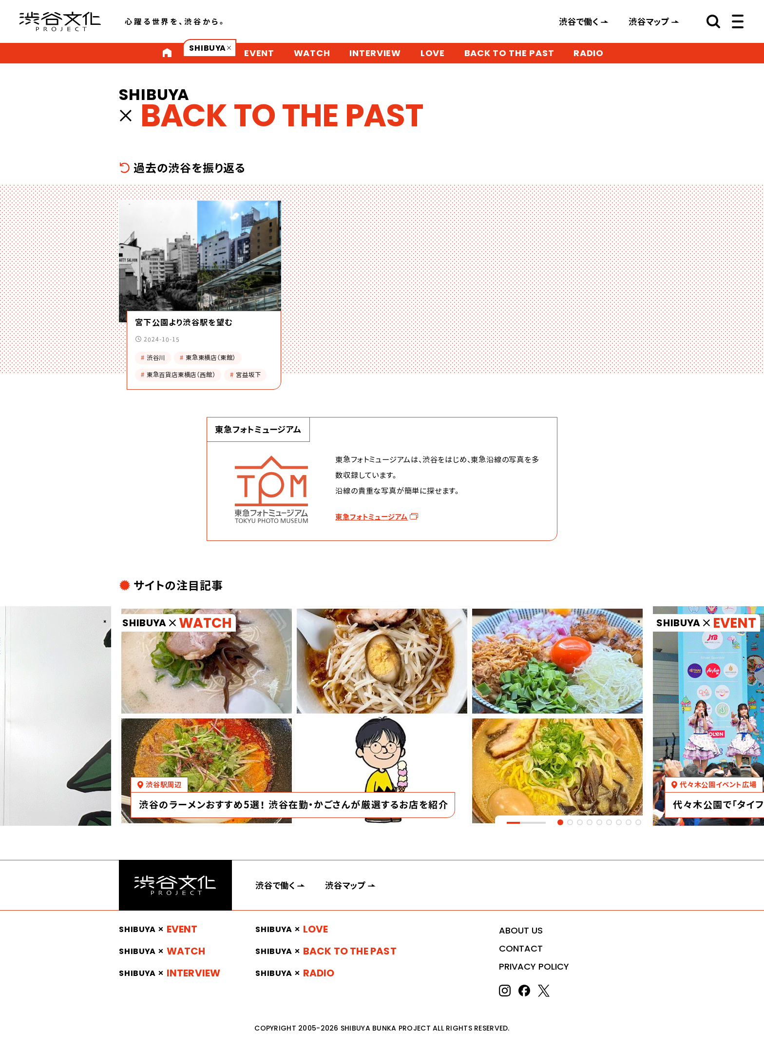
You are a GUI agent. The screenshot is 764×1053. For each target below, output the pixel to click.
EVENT (259, 53)
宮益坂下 (245, 375)
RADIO (588, 53)
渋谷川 (153, 358)
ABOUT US (521, 930)
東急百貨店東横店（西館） (178, 375)
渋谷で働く (579, 21)
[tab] (560, 822)
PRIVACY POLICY (534, 966)
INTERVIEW (375, 53)
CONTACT (521, 948)
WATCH (312, 53)
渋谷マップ (649, 21)
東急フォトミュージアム (371, 516)
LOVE (432, 53)
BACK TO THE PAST (509, 53)
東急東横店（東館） (208, 358)
